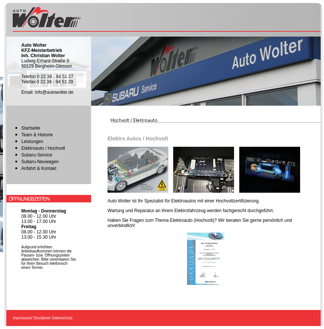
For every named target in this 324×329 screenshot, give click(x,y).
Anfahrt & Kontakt (38, 168)
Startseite (30, 128)
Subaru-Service (36, 155)
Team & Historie (37, 134)
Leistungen (32, 141)
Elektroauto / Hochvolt (43, 148)
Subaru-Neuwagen (40, 161)
